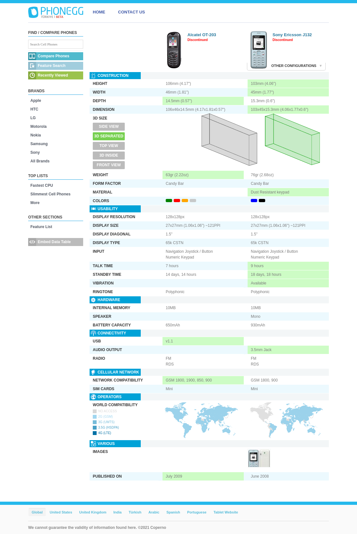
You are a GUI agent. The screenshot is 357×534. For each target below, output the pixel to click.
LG (33, 118)
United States (61, 512)
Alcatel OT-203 (201, 34)
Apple (35, 100)
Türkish (135, 512)
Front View (109, 165)
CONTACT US (131, 12)
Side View (109, 126)
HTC (34, 109)
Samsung (39, 144)
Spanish (173, 512)
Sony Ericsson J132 (292, 34)
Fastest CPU (41, 185)
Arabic (153, 512)
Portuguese (197, 512)
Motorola (38, 126)
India (117, 512)
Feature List (41, 227)
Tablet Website (225, 512)
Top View (108, 146)
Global (37, 512)
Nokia (35, 135)
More (35, 203)
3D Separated (108, 136)
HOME (99, 12)
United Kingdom (93, 512)
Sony (35, 152)
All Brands (40, 161)
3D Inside (108, 155)
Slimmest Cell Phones (50, 194)
